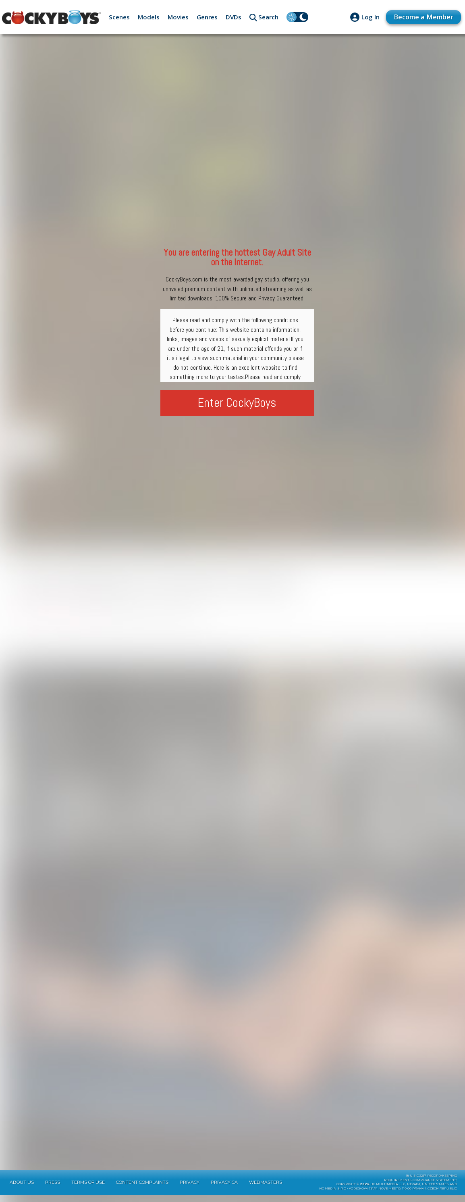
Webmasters (265, 1189)
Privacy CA (224, 1189)
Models (149, 17)
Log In (367, 17)
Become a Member (422, 16)
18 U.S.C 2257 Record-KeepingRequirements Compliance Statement (420, 1185)
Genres (207, 17)
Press (52, 1189)
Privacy (189, 1189)
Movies (178, 17)
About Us (22, 1189)
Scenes (119, 17)
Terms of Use (88, 1189)
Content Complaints (142, 1189)
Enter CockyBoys (237, 402)
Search (268, 17)
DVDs (233, 17)
